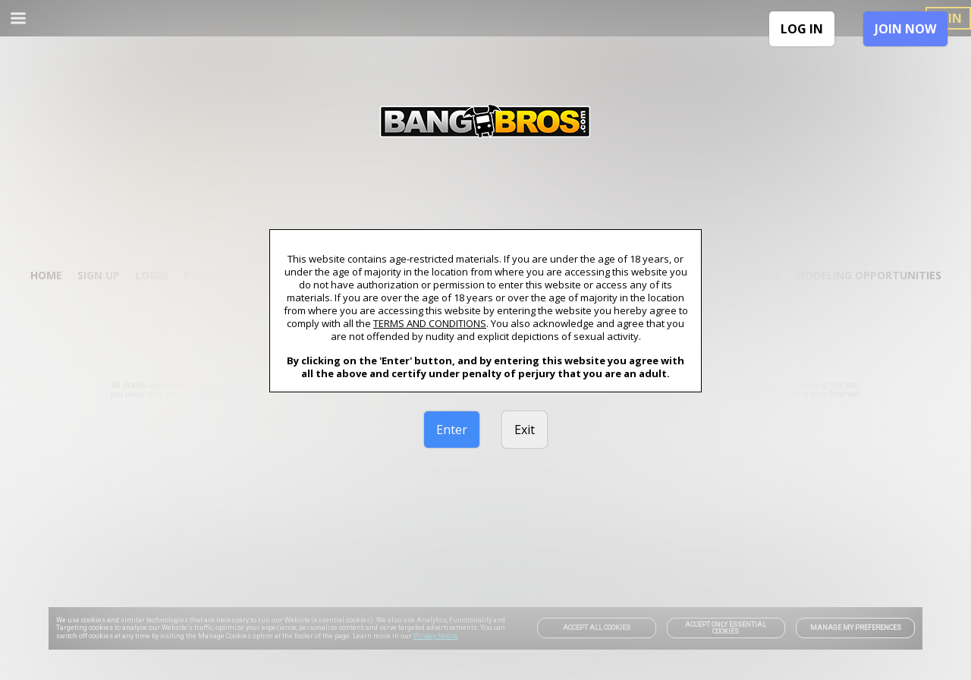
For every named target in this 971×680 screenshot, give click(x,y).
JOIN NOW (905, 28)
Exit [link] (524, 429)
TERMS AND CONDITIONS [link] (429, 323)
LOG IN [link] (802, 28)
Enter (451, 429)
